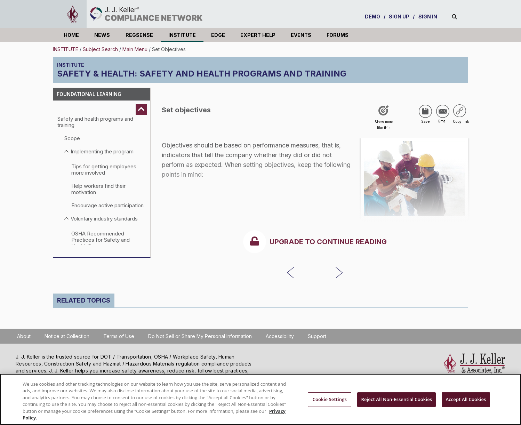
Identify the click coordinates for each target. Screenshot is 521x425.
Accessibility (280, 336)
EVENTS (301, 35)
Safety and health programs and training (95, 121)
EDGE (218, 35)
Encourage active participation (107, 205)
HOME (71, 35)
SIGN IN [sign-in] (428, 16)
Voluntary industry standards (104, 218)
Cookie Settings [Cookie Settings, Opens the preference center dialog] (330, 399)
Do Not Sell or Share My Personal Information (200, 336)
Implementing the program (102, 151)
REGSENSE (139, 35)
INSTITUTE (182, 35)
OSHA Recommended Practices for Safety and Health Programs (100, 239)
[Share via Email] (443, 111)
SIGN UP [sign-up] (399, 16)
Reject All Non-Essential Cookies (396, 399)
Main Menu (134, 49)
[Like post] (383, 120)
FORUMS (337, 35)
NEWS (102, 35)
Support (317, 336)
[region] (260, 399)
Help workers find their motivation (98, 189)
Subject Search (100, 49)
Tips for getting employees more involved (103, 169)
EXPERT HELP (257, 35)
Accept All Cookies (466, 399)
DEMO (372, 16)
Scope (72, 138)
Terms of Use (118, 336)
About (24, 336)
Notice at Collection (67, 336)
